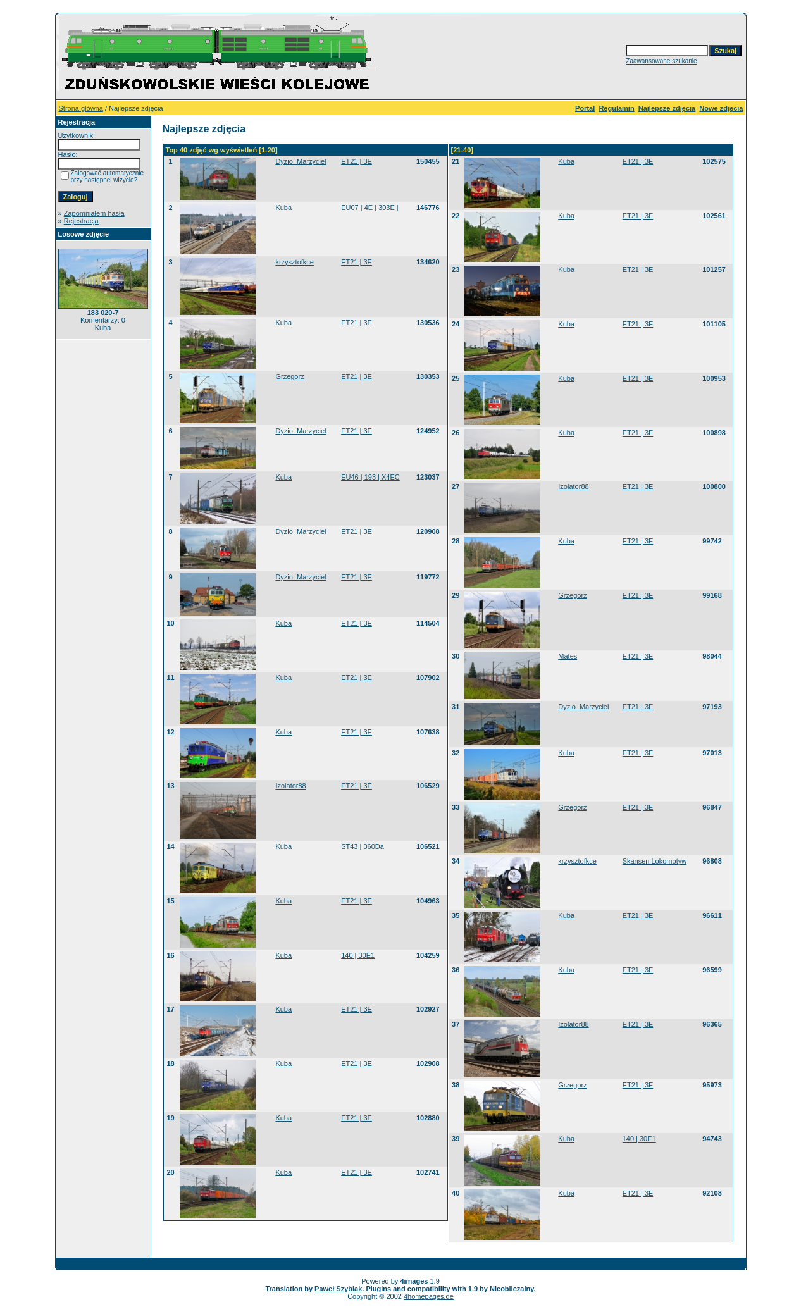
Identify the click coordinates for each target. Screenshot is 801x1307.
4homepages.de (429, 1296)
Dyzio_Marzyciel (300, 161)
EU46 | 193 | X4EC (370, 477)
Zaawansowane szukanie (661, 61)
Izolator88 (290, 786)
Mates (567, 656)
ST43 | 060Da (362, 846)
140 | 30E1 (358, 955)
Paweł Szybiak (338, 1288)
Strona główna (81, 108)
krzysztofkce (294, 262)
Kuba (283, 207)
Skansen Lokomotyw (655, 861)
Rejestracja (81, 221)
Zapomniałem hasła (94, 213)
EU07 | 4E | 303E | (370, 207)
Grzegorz (289, 376)
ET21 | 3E (356, 161)
